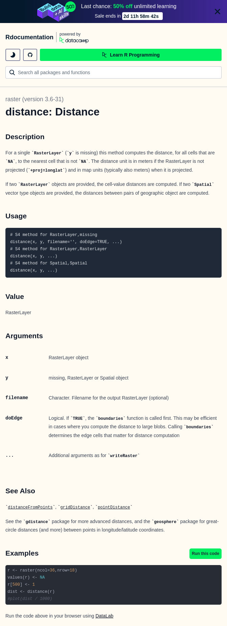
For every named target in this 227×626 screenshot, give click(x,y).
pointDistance (114, 507)
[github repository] (30, 55)
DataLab (104, 616)
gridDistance (75, 507)
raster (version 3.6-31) (34, 99)
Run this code (205, 553)
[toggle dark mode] (12, 55)
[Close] (217, 11)
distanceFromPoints (30, 507)
